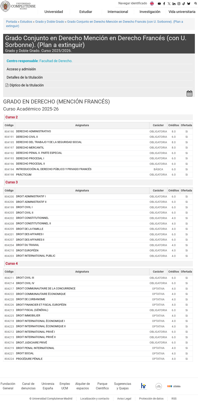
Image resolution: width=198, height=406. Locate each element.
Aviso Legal (124, 398)
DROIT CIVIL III (25, 277)
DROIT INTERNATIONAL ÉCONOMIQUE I (40, 321)
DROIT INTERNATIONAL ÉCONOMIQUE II (41, 326)
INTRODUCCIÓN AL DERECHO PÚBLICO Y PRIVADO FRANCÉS (53, 169)
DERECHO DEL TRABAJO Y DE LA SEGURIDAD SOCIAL (49, 142)
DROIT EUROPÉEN (27, 250)
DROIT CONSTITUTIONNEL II (33, 223)
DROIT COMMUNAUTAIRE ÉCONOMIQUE (41, 294)
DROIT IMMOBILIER (28, 315)
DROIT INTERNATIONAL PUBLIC (35, 255)
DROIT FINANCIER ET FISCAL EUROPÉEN (41, 304)
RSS (174, 398)
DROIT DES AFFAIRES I (30, 234)
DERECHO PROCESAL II (30, 163)
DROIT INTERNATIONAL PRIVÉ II (36, 337)
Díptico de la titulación (27, 85)
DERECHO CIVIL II (27, 137)
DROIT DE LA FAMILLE (29, 229)
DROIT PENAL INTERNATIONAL (35, 348)
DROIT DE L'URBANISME (30, 299)
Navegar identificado (132, 3)
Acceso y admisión (21, 69)
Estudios (26, 22)
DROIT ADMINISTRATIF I (31, 196)
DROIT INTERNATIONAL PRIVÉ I (35, 332)
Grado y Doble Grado (49, 22)
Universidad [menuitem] (54, 12)
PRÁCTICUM (23, 174)
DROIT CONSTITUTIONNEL (32, 218)
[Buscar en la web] (195, 3)
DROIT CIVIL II (24, 212)
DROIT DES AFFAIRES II (30, 239)
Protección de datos (151, 398)
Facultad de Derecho (55, 61)
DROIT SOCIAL (25, 353)
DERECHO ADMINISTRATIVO (33, 131)
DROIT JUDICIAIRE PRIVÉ (31, 342)
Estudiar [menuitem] (85, 12)
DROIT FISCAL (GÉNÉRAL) (32, 310)
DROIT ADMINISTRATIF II (31, 202)
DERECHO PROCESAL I (30, 158)
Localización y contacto (94, 398)
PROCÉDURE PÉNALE (29, 359)
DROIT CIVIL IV (25, 283)
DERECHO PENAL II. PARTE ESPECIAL (39, 153)
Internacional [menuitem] (118, 12)
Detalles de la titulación (25, 77)
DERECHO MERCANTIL (30, 147)
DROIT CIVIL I (24, 207)
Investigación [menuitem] (150, 12)
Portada (11, 22)
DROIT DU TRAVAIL (27, 245)
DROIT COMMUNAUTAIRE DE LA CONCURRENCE (45, 288)
